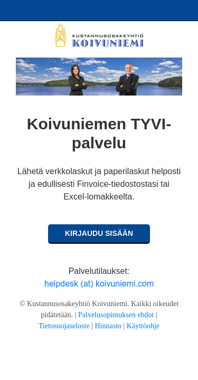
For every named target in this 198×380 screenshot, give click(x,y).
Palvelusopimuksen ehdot (116, 315)
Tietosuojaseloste (64, 326)
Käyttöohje (143, 326)
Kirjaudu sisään (99, 233)
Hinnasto (108, 326)
